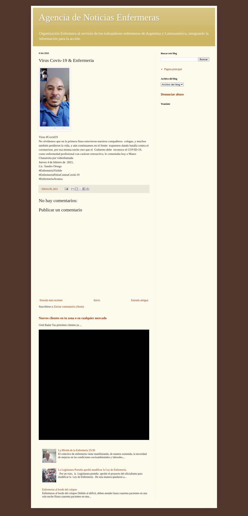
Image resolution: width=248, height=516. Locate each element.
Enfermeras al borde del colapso (59, 489)
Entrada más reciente (51, 300)
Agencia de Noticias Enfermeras (99, 17)
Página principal (173, 69)
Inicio (97, 300)
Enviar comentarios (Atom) (69, 306)
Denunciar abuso (172, 94)
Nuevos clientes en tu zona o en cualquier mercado (73, 318)
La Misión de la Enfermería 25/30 (76, 450)
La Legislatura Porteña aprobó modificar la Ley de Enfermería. (92, 469)
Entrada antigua (139, 300)
